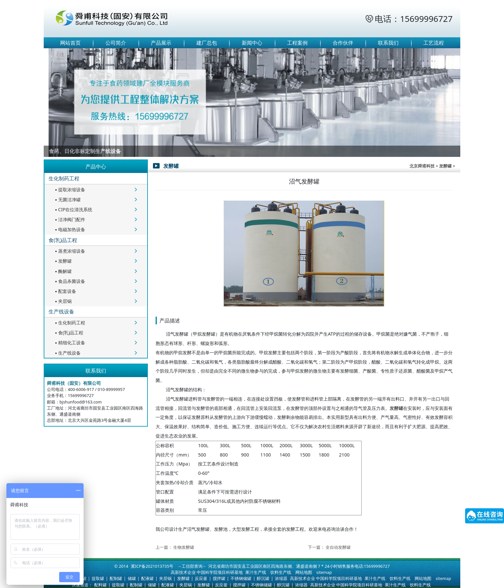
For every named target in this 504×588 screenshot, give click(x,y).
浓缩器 (281, 578)
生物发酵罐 (183, 547)
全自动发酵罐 (338, 547)
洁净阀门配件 (69, 219)
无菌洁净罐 (67, 199)
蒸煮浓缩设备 (69, 251)
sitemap (324, 572)
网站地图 (303, 572)
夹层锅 (63, 301)
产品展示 (161, 42)
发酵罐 (63, 261)
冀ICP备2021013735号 (152, 566)
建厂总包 (206, 42)
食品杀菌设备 (69, 281)
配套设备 (65, 291)
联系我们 (388, 42)
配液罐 (147, 578)
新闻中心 (252, 42)
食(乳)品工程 (63, 240)
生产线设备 (61, 311)
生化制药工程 (64, 178)
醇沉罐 (263, 578)
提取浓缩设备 (69, 189)
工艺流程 (433, 42)
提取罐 (98, 578)
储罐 (132, 578)
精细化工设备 (69, 342)
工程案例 (297, 42)
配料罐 (100, 585)
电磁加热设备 (69, 229)
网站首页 (70, 42)
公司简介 (115, 42)
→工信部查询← (192, 566)
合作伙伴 (343, 42)
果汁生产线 (255, 572)
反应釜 (201, 578)
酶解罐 (63, 271)
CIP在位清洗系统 (73, 209)
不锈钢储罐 (240, 578)
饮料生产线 (280, 572)
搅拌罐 (219, 578)
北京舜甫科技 (422, 166)
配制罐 (116, 578)
